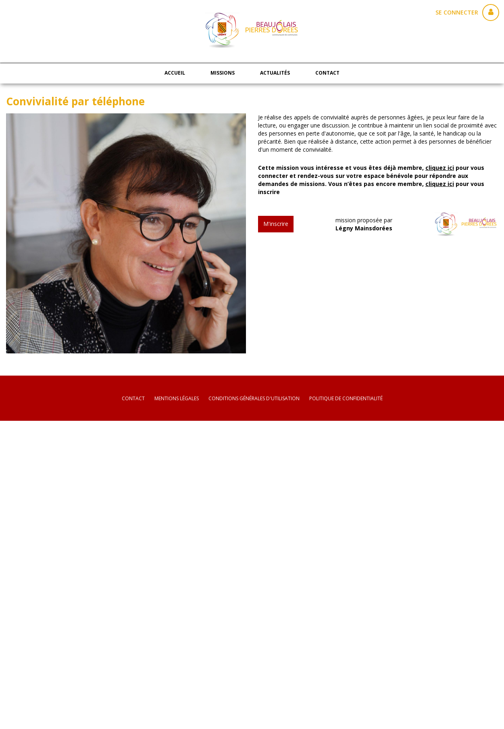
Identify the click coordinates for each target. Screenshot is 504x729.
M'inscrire (275, 224)
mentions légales (176, 398)
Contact (327, 72)
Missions (222, 72)
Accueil (175, 72)
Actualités (275, 72)
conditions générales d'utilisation (254, 398)
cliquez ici (439, 167)
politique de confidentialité (346, 398)
